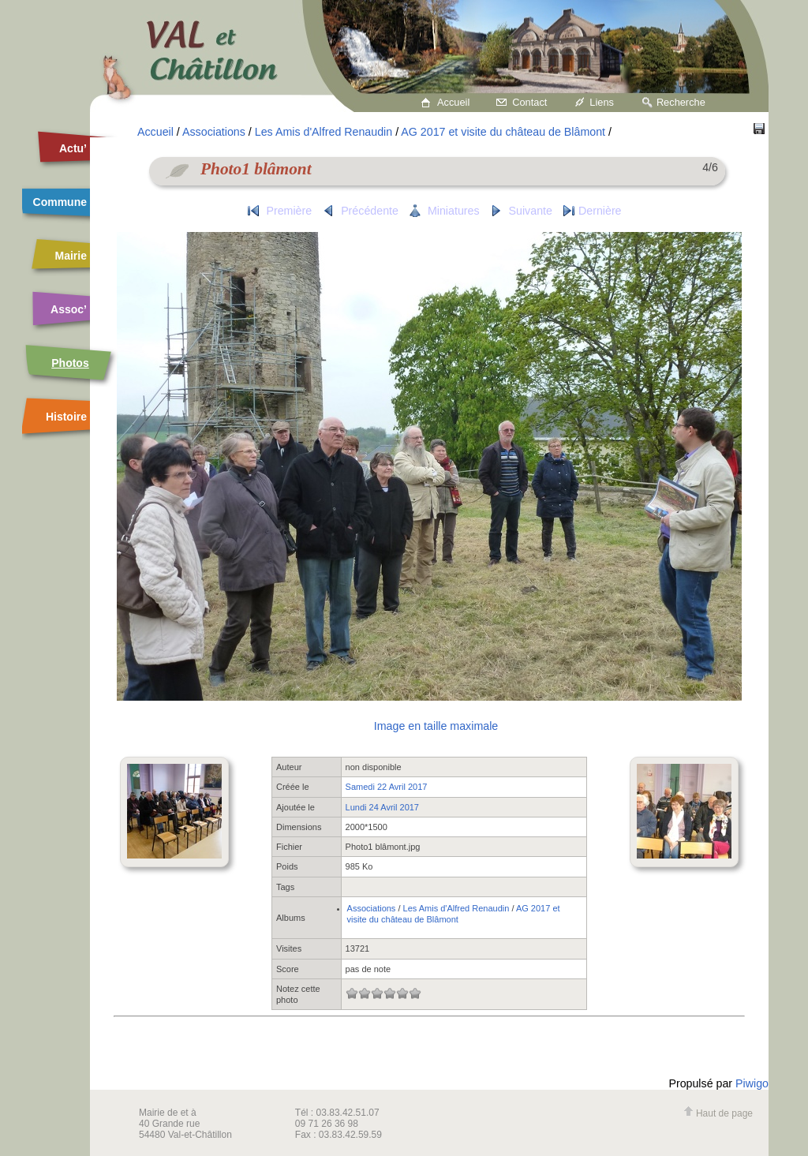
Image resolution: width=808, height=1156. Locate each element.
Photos (69, 363)
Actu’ (73, 148)
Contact (529, 102)
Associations (213, 131)
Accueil (453, 102)
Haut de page (718, 1113)
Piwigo (752, 1083)
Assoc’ (68, 309)
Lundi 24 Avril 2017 (382, 807)
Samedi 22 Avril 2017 (387, 786)
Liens (601, 102)
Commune (60, 202)
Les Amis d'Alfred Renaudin (323, 131)
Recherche (680, 102)
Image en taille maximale (436, 726)
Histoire (66, 416)
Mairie (71, 255)
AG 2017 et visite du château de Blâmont (503, 131)
